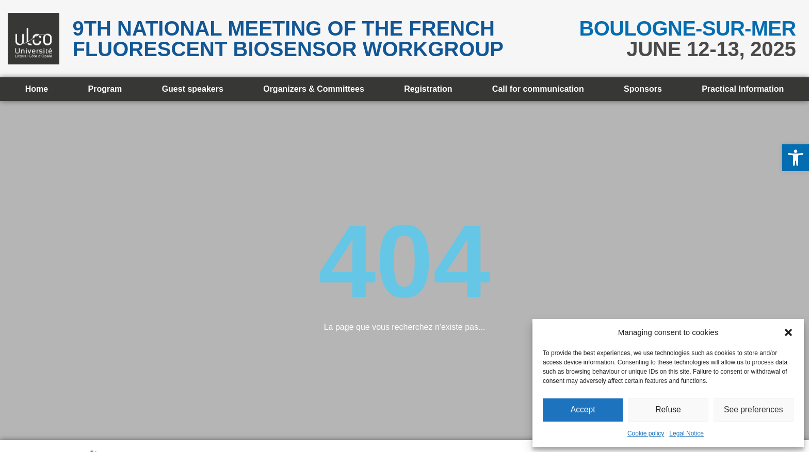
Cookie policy (645, 433)
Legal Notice (686, 433)
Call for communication (538, 89)
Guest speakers (192, 89)
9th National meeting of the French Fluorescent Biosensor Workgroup (288, 38)
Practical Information (743, 89)
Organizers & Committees (313, 89)
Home (36, 89)
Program (105, 89)
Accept (583, 410)
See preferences (753, 410)
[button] (795, 157)
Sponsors (643, 89)
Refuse (668, 410)
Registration (428, 89)
